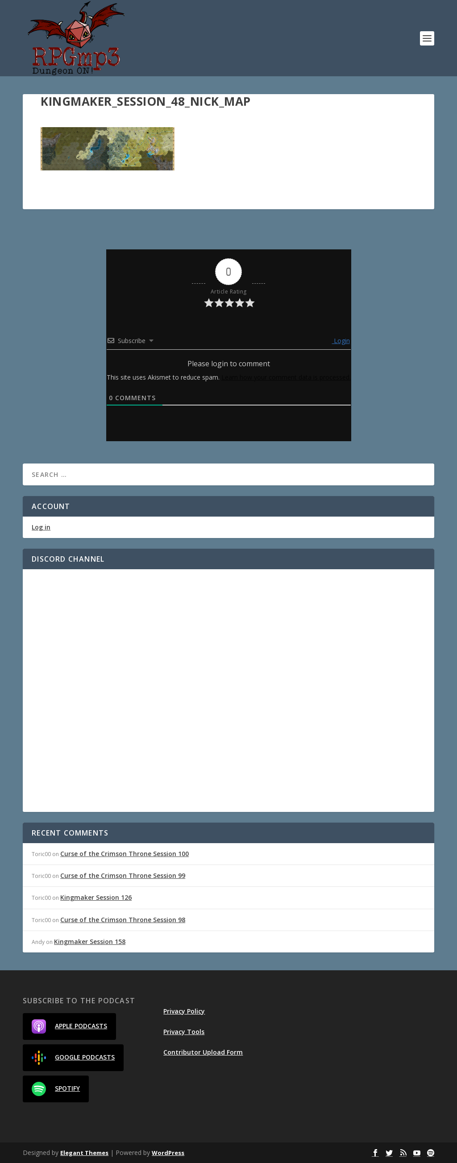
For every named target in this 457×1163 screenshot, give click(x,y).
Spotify (56, 1089)
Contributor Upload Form (203, 1052)
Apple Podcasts (69, 1026)
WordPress (168, 1153)
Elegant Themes (84, 1153)
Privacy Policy (184, 1011)
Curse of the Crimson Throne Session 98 (122, 919)
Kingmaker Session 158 (89, 941)
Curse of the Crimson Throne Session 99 (122, 875)
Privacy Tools (183, 1031)
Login (341, 340)
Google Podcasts (73, 1058)
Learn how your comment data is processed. (286, 377)
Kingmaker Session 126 (96, 897)
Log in (41, 527)
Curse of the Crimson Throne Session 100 (124, 853)
